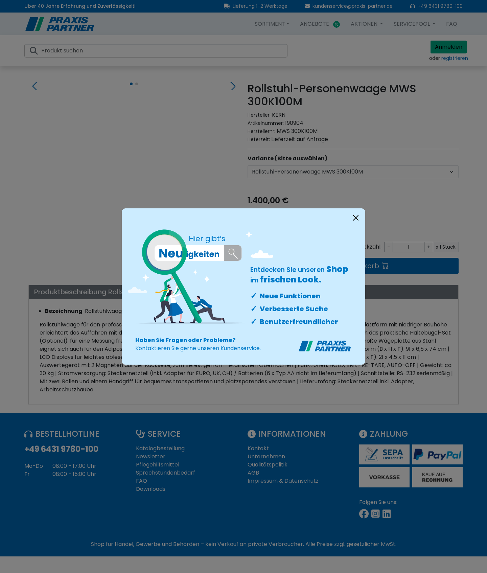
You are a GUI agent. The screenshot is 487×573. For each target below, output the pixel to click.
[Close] (356, 218)
